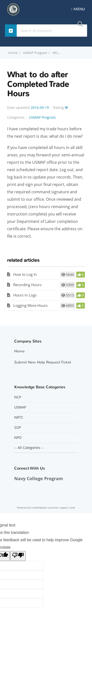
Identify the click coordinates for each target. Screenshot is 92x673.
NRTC (18, 417)
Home (19, 351)
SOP (17, 427)
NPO (18, 438)
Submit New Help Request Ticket (42, 362)
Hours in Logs (25, 295)
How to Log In (25, 274)
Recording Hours (27, 284)
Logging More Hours (30, 305)
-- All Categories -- (29, 448)
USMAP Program (35, 52)
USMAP (20, 407)
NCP (17, 397)
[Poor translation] (18, 556)
